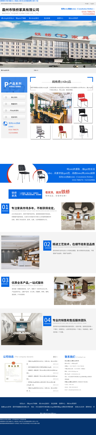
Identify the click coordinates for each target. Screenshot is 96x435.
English (92, 3)
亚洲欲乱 (17, 423)
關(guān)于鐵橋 (32, 403)
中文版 (86, 3)
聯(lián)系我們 (71, 403)
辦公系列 (14, 97)
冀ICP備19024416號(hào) (48, 413)
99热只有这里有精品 (25, 423)
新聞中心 (62, 403)
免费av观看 (37, 423)
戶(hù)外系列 (14, 110)
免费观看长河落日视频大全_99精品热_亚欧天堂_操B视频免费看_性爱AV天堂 (19, 1)
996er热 (32, 423)
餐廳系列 (14, 104)
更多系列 (14, 117)
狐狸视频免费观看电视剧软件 (7, 423)
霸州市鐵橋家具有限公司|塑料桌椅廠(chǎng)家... (40, 367)
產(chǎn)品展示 (44, 403)
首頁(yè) (22, 403)
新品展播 (54, 403)
